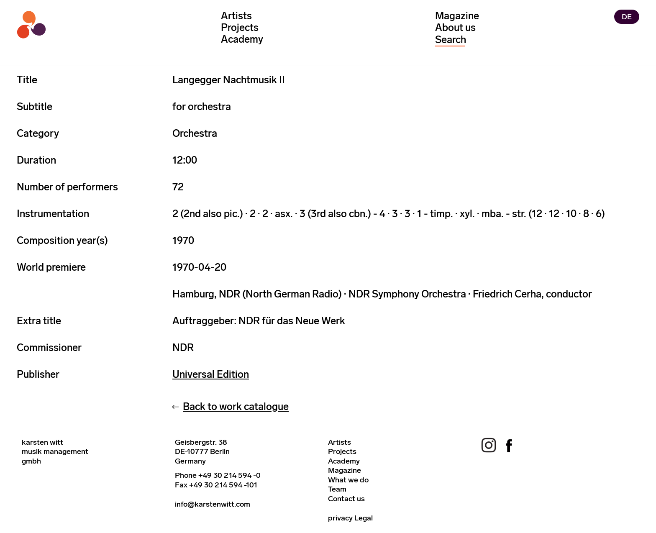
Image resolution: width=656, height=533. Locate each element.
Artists (236, 16)
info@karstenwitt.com (212, 504)
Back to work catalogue (236, 406)
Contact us (346, 498)
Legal (363, 518)
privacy (340, 518)
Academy (242, 39)
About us (455, 27)
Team (337, 489)
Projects (240, 27)
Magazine (457, 16)
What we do (348, 479)
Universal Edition (210, 374)
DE (627, 16)
